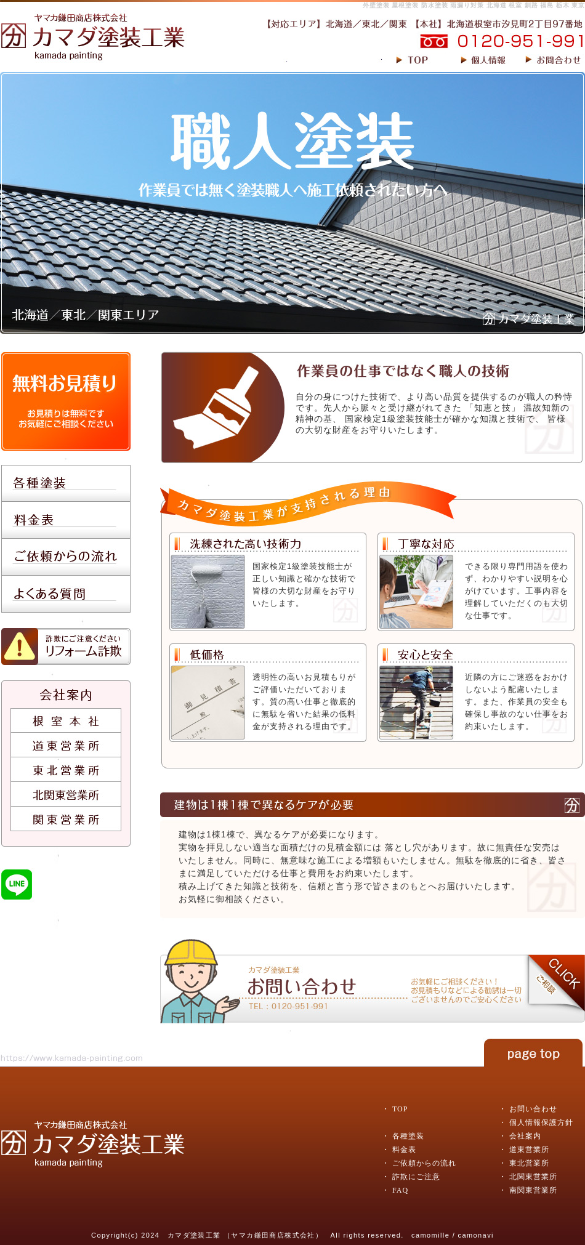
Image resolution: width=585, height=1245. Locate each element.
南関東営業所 (533, 1190)
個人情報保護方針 (541, 1122)
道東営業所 (529, 1149)
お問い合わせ (533, 1109)
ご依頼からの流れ (424, 1163)
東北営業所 (529, 1163)
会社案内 (525, 1136)
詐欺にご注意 (416, 1176)
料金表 (404, 1149)
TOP (400, 1109)
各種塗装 (408, 1136)
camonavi (476, 1235)
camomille (430, 1235)
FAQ (400, 1190)
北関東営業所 (533, 1176)
